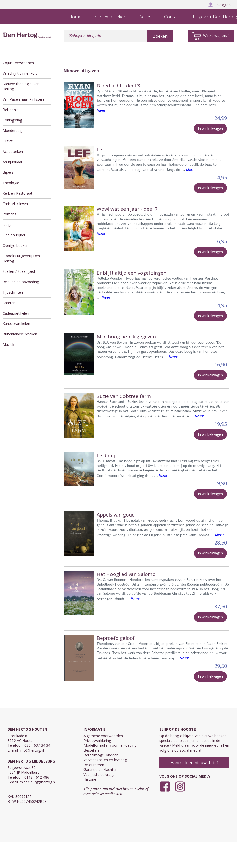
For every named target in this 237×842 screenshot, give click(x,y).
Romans (9, 214)
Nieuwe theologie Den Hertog (21, 86)
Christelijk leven (15, 203)
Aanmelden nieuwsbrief (194, 762)
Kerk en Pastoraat (17, 193)
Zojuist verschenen (18, 62)
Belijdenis (10, 109)
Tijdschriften (13, 292)
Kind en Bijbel (14, 235)
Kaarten (9, 302)
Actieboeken (13, 151)
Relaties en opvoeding (21, 281)
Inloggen (219, 4)
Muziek (8, 344)
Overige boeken (16, 245)
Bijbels (8, 172)
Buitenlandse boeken (20, 334)
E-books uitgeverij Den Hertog (21, 258)
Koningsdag (12, 120)
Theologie (11, 182)
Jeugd (7, 224)
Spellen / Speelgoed (19, 271)
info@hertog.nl (32, 750)
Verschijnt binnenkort (20, 73)
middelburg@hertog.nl (38, 782)
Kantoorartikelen (16, 323)
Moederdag (12, 130)
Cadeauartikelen (16, 313)
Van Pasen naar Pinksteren (25, 99)
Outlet (8, 141)
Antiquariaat (12, 161)
